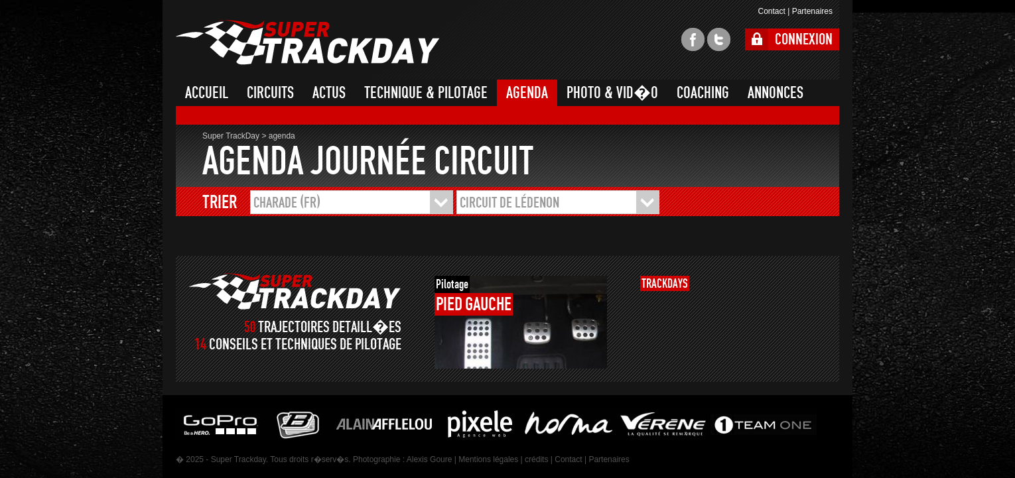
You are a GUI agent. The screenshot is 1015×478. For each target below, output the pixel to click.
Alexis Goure (429, 459)
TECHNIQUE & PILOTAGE (426, 92)
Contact (771, 11)
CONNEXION (804, 39)
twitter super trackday (718, 39)
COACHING (703, 92)
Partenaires (812, 11)
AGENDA (527, 92)
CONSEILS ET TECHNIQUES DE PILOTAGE (305, 344)
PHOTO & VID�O (612, 92)
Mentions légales (488, 459)
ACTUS (329, 92)
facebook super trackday (693, 39)
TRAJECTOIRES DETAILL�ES (329, 327)
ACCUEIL (206, 92)
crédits (536, 459)
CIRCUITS (270, 92)
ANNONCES (775, 92)
